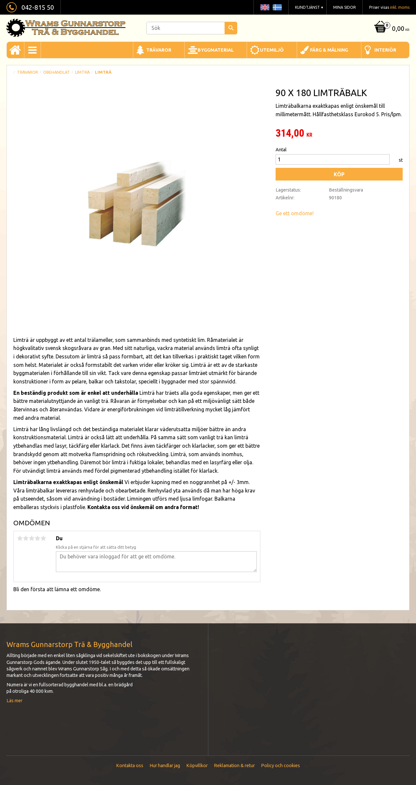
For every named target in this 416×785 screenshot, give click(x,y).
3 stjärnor (31, 538)
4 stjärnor (37, 538)
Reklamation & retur (234, 765)
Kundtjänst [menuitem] (307, 7)
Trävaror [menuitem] (158, 50)
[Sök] (231, 28)
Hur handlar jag (165, 765)
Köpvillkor (197, 765)
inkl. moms (400, 7)
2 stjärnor (26, 538)
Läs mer (14, 700)
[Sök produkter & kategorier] (191, 28)
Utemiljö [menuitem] (272, 50)
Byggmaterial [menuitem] (216, 50)
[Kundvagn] (391, 29)
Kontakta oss (129, 765)
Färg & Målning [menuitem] (329, 50)
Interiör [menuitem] (385, 50)
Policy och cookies (280, 765)
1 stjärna (20, 538)
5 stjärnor (43, 538)
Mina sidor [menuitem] (344, 7)
